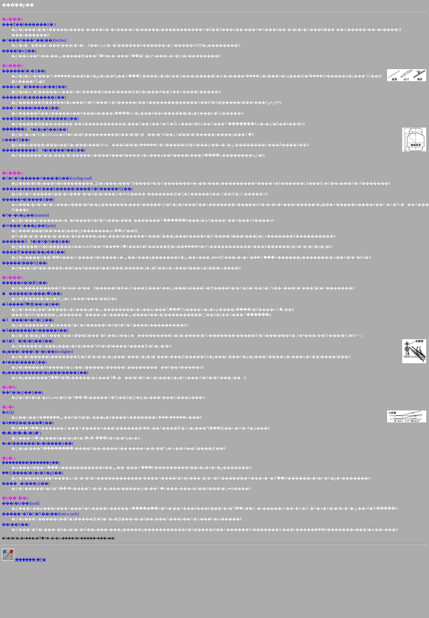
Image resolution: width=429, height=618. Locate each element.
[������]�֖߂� (24, 560)
